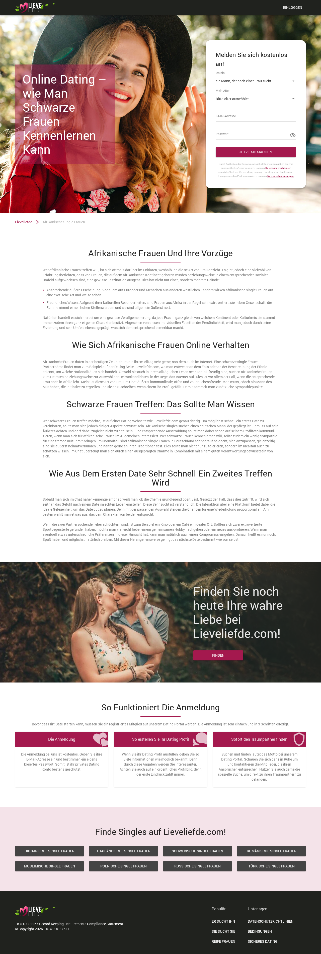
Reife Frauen (223, 941)
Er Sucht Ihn (223, 921)
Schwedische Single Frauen (197, 851)
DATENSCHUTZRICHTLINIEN (270, 921)
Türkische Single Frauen (272, 866)
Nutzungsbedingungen (280, 176)
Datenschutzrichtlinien (278, 168)
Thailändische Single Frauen (123, 851)
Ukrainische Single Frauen (49, 851)
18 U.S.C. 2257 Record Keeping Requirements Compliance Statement (69, 923)
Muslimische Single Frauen (49, 866)
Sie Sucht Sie (223, 931)
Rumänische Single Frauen (271, 851)
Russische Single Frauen (197, 866)
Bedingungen (260, 931)
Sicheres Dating (262, 941)
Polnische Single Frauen (123, 866)
